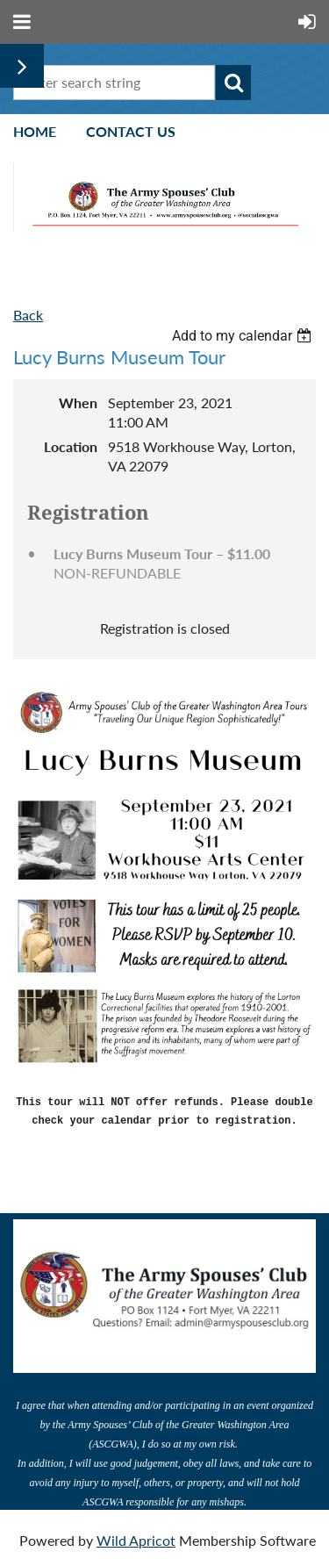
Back (28, 314)
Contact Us (130, 131)
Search (233, 82)
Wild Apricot (136, 1536)
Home (34, 131)
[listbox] (244, 336)
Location (70, 446)
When (78, 402)
